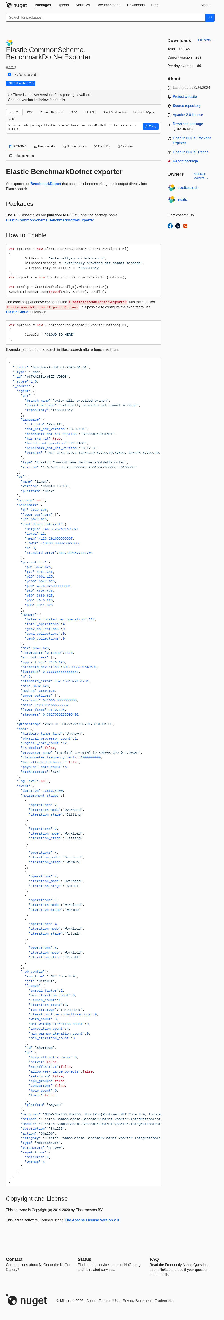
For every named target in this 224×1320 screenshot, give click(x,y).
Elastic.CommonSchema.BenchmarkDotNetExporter (50, 220)
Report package (185, 161)
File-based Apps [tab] (143, 112)
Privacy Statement (137, 1301)
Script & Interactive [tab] (115, 112)
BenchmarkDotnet (45, 184)
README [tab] (18, 146)
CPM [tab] (74, 112)
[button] (151, 126)
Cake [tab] (12, 118)
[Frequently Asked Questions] (154, 1259)
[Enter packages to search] (106, 18)
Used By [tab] (102, 146)
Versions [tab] (125, 146)
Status (84, 1259)
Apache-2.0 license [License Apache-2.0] (188, 115)
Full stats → (206, 40)
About (91, 1301)
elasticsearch (188, 187)
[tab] (42, 5)
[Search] (210, 18)
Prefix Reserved (25, 74)
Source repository (187, 106)
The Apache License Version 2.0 (92, 1220)
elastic (183, 199)
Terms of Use (109, 1301)
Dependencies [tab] (75, 146)
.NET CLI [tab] (14, 112)
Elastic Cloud (17, 312)
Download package (188, 124)
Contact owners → (201, 176)
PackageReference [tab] (52, 112)
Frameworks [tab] (44, 146)
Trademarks (164, 1301)
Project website (185, 96)
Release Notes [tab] (21, 156)
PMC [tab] (30, 112)
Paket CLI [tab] (90, 112)
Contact (14, 1259)
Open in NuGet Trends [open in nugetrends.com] (190, 152)
